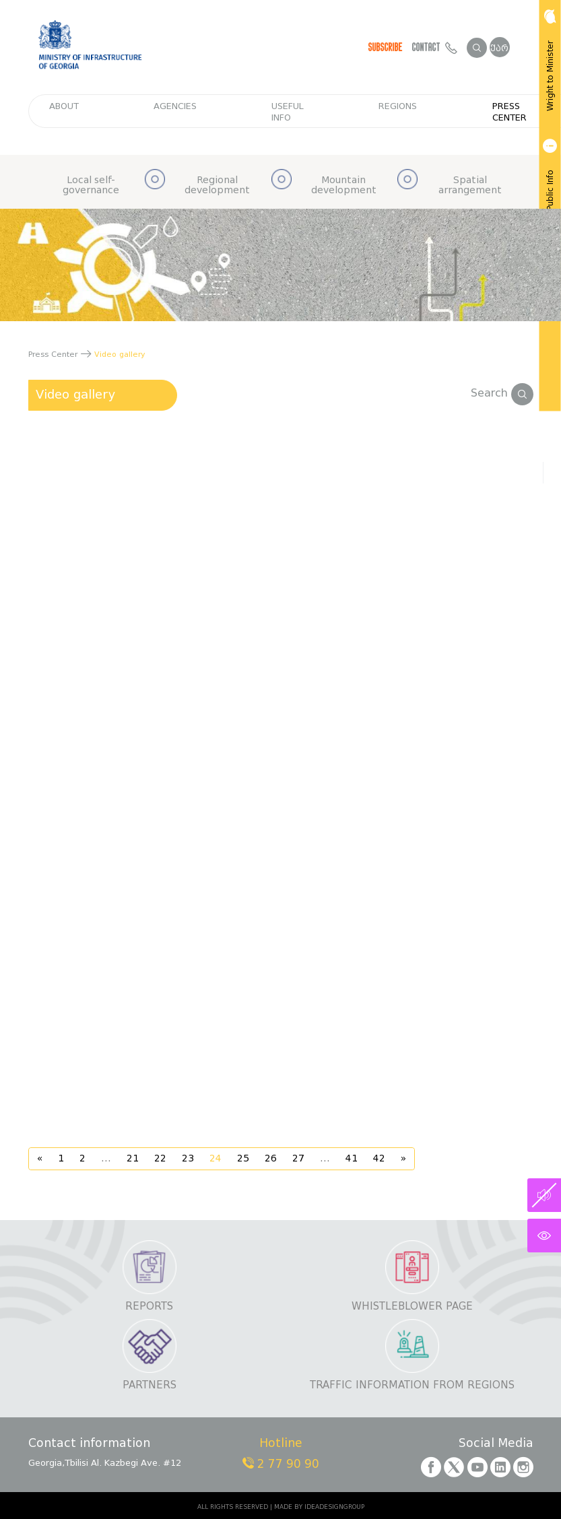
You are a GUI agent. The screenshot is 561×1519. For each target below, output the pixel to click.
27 (298, 1158)
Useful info (287, 111)
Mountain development (343, 185)
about (64, 106)
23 (188, 1158)
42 (379, 1158)
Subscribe (385, 47)
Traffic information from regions (412, 1385)
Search (502, 392)
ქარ (499, 48)
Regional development (217, 185)
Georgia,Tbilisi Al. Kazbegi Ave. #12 (104, 1463)
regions (397, 106)
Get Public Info (549, 183)
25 (243, 1158)
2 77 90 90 (280, 1464)
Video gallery (76, 394)
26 (271, 1158)
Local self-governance (91, 185)
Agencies (175, 106)
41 (351, 1158)
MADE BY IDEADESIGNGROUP (319, 1507)
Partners (149, 1385)
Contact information (89, 1444)
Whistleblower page (412, 1306)
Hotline (280, 1444)
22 (160, 1158)
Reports (149, 1306)
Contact (434, 47)
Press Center (509, 111)
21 (133, 1158)
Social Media (496, 1444)
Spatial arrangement (470, 185)
